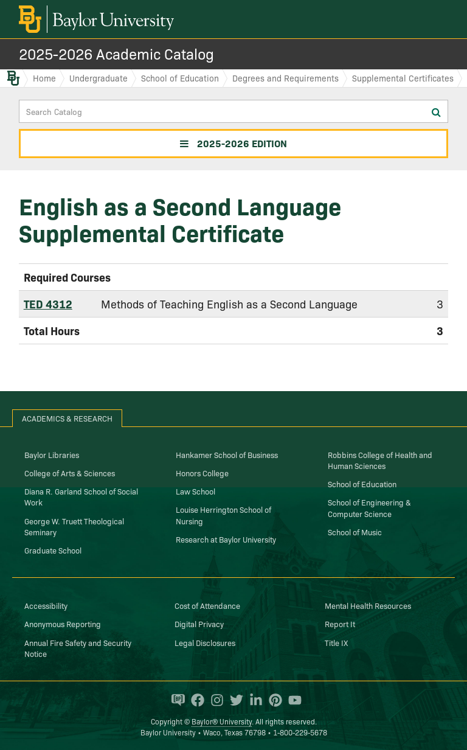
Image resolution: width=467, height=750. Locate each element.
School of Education (180, 78)
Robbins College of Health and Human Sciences (380, 460)
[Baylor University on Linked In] (253, 700)
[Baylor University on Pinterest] (272, 700)
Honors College (202, 472)
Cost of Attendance (207, 605)
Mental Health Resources (368, 605)
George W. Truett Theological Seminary (74, 526)
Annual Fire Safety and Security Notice (77, 648)
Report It (340, 623)
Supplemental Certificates (403, 78)
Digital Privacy (199, 623)
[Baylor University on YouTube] (292, 700)
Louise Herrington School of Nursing (223, 515)
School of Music (355, 531)
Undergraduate (98, 78)
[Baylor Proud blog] (175, 700)
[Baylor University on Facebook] (194, 700)
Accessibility (45, 605)
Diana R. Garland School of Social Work (81, 496)
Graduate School (52, 549)
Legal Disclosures (205, 642)
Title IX (336, 642)
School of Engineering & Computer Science (369, 507)
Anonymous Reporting (62, 623)
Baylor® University (222, 721)
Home (44, 78)
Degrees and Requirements (285, 78)
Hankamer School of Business (227, 454)
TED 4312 (48, 303)
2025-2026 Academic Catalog (116, 53)
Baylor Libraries (51, 454)
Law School (195, 490)
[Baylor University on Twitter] (233, 700)
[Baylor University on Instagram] (214, 700)
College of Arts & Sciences (69, 472)
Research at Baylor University (226, 538)
